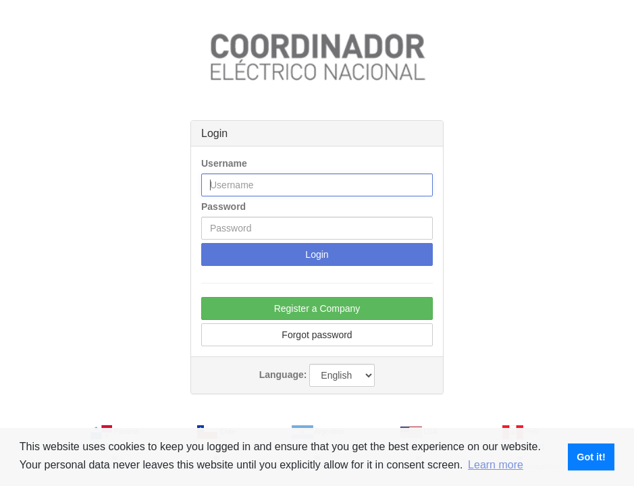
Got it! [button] (591, 457)
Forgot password (317, 334)
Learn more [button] (495, 464)
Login (316, 254)
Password (223, 206)
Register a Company (317, 308)
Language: (283, 374)
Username (224, 163)
